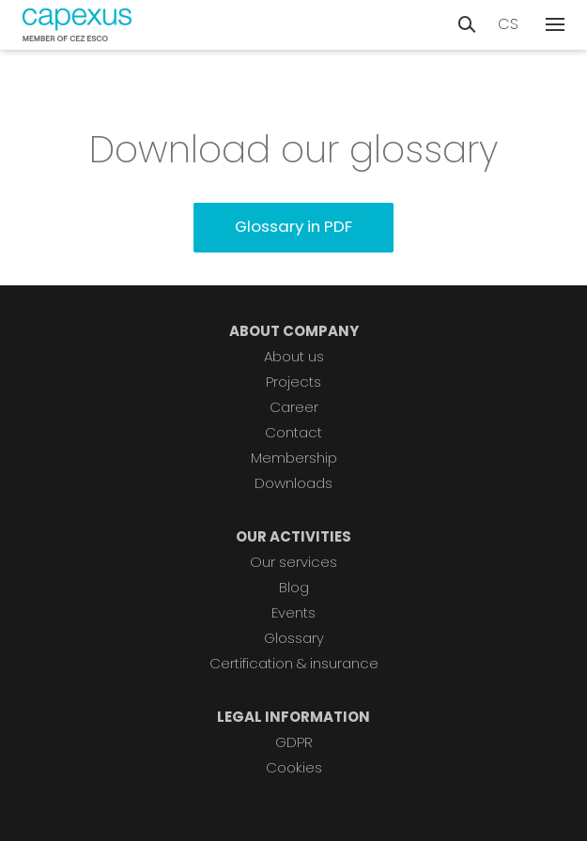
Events (293, 612)
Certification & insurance (293, 663)
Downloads (293, 483)
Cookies (294, 767)
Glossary (294, 638)
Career (294, 407)
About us (294, 356)
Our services (293, 562)
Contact (293, 432)
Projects (293, 381)
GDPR (294, 742)
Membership (294, 457)
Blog (294, 587)
